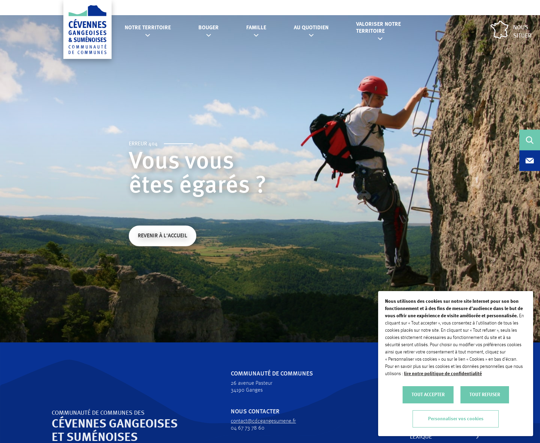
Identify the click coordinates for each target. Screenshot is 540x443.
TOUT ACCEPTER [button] (428, 394)
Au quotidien (311, 28)
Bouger (208, 28)
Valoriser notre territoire (378, 28)
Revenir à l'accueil (162, 236)
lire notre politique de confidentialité (443, 373)
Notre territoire (148, 28)
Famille (256, 28)
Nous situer (510, 30)
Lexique (408, 437)
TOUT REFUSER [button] (484, 394)
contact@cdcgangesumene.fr (250, 421)
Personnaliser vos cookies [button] (456, 418)
